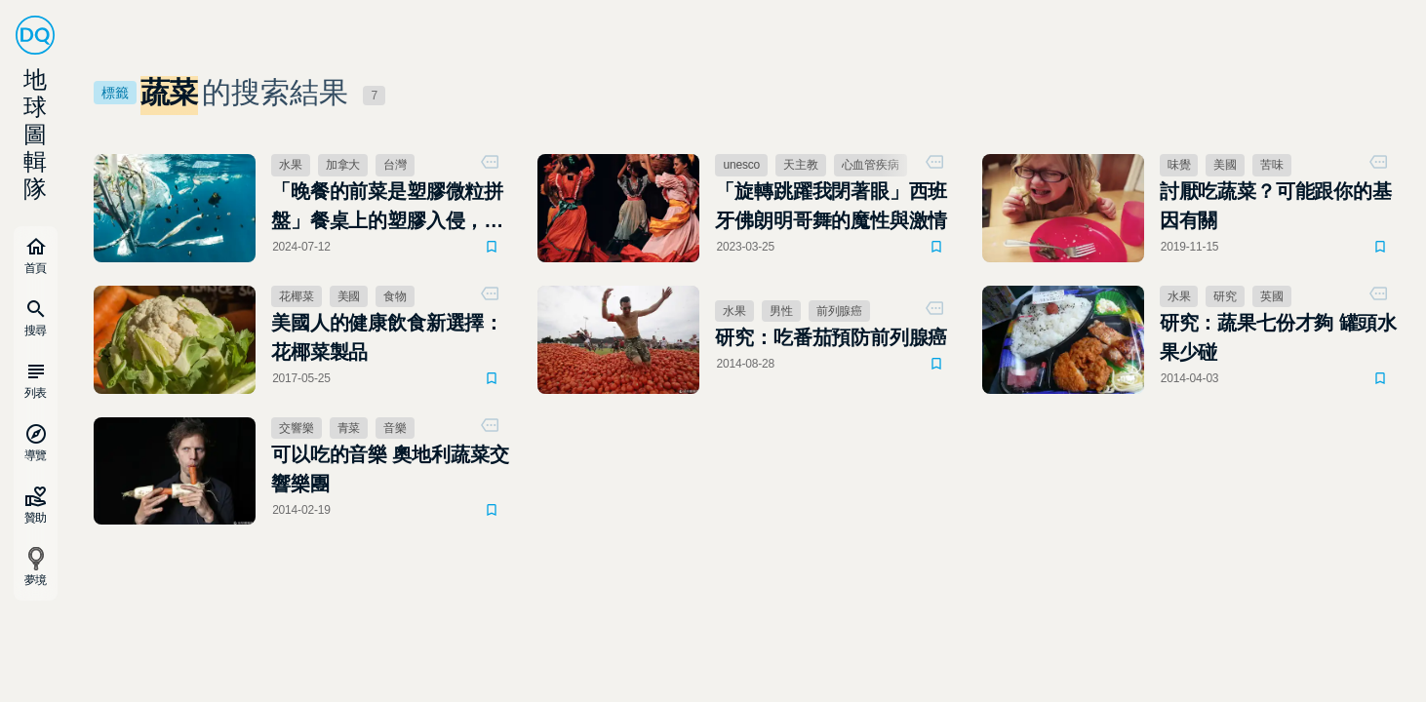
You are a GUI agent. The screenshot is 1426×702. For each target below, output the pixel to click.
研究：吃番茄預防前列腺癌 (831, 337)
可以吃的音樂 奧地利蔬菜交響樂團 (389, 469)
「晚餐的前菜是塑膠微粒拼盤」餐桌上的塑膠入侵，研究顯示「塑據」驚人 (387, 207)
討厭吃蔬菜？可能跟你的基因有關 (1276, 205)
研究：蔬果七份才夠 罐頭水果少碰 (1278, 337)
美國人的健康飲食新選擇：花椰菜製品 (387, 337)
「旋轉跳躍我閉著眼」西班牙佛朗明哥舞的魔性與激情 (831, 205)
